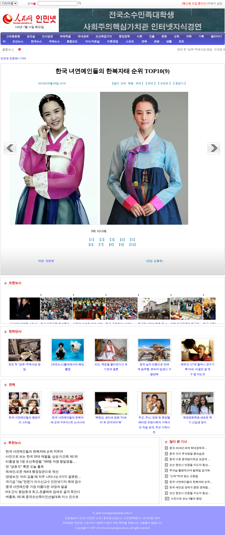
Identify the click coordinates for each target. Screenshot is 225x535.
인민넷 (50, 260)
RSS (157, 518)
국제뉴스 (54, 41)
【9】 (121, 244)
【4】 (122, 239)
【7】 (101, 244)
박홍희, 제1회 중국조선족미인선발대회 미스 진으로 (42, 497)
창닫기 (179, 83)
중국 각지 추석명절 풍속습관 (186, 453)
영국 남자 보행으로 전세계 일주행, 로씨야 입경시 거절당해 (154, 369)
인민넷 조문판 (9, 58)
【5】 (132, 239)
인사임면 (47, 36)
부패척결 (65, 36)
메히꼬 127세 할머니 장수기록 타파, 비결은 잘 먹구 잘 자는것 (197, 369)
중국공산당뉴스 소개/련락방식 (121, 518)
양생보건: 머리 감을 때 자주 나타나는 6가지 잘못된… (43, 476)
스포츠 (129, 41)
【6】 (91, 244)
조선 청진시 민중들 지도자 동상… (190, 465)
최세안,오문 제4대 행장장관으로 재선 (32, 471)
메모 (150, 83)
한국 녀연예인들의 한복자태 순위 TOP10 (34, 451)
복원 (130, 83)
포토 (181, 41)
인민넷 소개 (93, 518)
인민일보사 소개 (75, 518)
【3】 (112, 239)
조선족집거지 (103, 36)
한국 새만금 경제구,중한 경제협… (190, 487)
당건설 (31, 36)
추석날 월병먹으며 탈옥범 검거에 (189, 470)
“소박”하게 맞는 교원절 (183, 476)
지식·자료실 (92, 41)
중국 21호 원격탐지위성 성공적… (189, 459)
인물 (152, 36)
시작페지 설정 (213, 3)
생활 (169, 41)
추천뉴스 (14, 443)
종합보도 (72, 41)
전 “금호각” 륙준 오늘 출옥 (25, 466)
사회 (139, 36)
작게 (138, 83)
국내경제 (83, 36)
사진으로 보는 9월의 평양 (186, 498)
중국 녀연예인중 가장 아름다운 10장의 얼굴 (37, 487)
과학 (189, 36)
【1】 (92, 239)
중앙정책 (124, 36)
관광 (156, 41)
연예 (144, 41)
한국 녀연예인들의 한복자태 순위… (191, 481)
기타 (23, 58)
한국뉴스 (36, 41)
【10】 (133, 244)
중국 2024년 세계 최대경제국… (188, 448)
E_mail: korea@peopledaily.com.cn (112, 513)
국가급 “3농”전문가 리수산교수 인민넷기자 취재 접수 (43, 481)
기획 (201, 36)
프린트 (164, 83)
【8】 (111, 244)
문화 (164, 36)
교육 (176, 36)
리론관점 (112, 41)
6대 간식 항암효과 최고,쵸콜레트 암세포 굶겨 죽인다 (43, 492)
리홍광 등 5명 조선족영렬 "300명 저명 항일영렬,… (41, 461)
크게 (123, 83)
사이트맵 (147, 518)
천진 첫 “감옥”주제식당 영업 (196, 49)
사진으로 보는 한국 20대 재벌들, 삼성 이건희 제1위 (42, 456)
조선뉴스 (18, 41)
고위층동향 (13, 36)
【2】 (102, 239)
